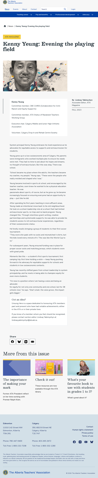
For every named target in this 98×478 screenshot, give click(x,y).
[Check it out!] (49, 380)
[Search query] (54, 9)
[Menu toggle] (30, 15)
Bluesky (91, 442)
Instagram (80, 442)
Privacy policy (87, 433)
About (24, 9)
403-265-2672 (45, 441)
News (7, 9)
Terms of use (87, 436)
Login (73, 9)
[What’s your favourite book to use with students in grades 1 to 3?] (81, 380)
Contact (34, 9)
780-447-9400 (15, 441)
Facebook (74, 442)
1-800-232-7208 (19, 446)
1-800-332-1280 (48, 446)
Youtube (86, 442)
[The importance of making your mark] (17, 380)
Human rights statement (82, 430)
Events (15, 9)
